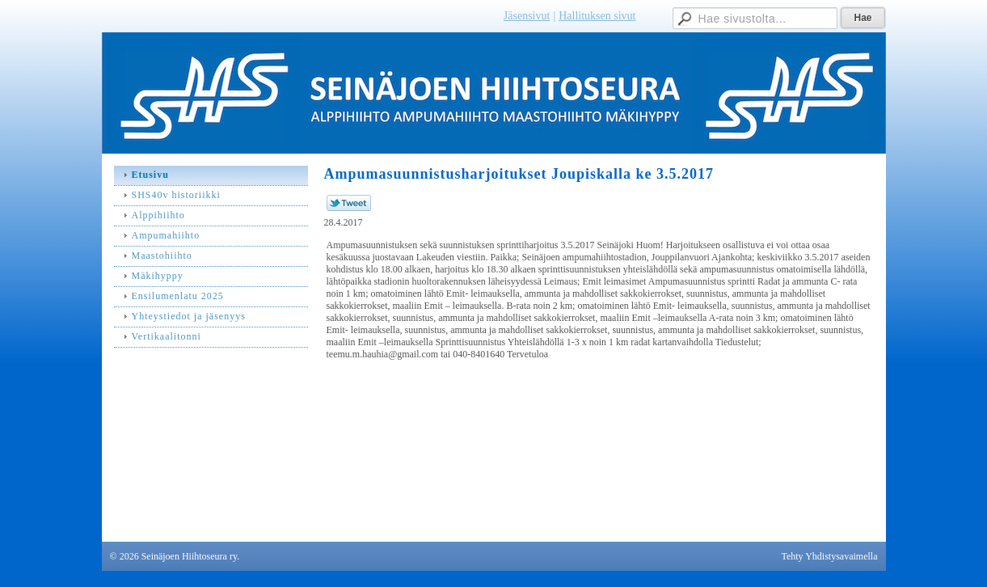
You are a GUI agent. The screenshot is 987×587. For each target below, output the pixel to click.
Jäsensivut (527, 16)
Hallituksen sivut (597, 16)
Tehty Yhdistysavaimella (829, 556)
